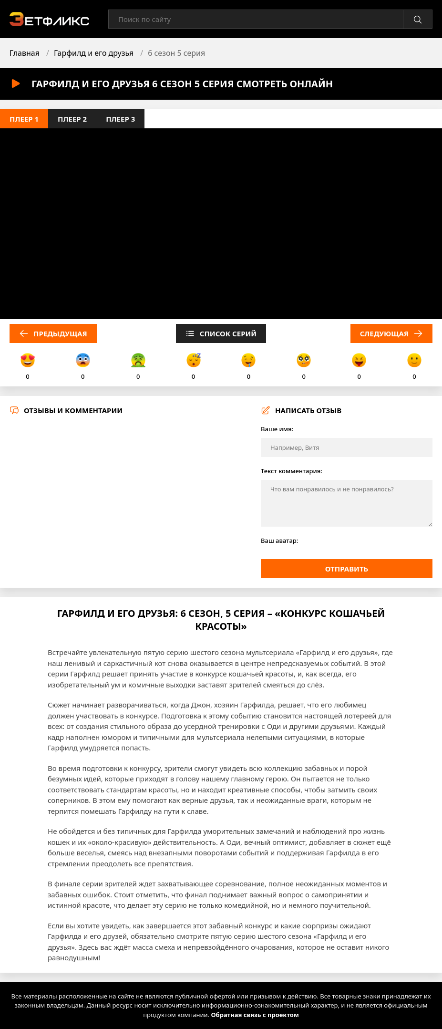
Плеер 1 (24, 119)
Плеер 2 (72, 119)
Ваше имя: (277, 429)
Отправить (347, 568)
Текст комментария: (291, 471)
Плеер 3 (120, 119)
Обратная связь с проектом (254, 1014)
